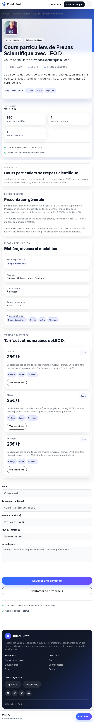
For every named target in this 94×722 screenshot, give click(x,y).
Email (4, 486)
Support (53, 669)
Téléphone (13, 501)
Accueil (5, 13)
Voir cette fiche (16, 382)
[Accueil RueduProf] (12, 4)
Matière (11, 515)
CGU (51, 660)
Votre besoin (8, 544)
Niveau (11, 529)
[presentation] (22, 569)
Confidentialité (56, 664)
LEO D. (36, 13)
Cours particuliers (21, 13)
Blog (7, 669)
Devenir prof (11, 664)
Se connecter (55, 4)
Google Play (32, 684)
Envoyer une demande (47, 580)
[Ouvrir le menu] (89, 4)
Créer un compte (74, 4)
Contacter (83, 716)
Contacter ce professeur (47, 591)
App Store (13, 684)
